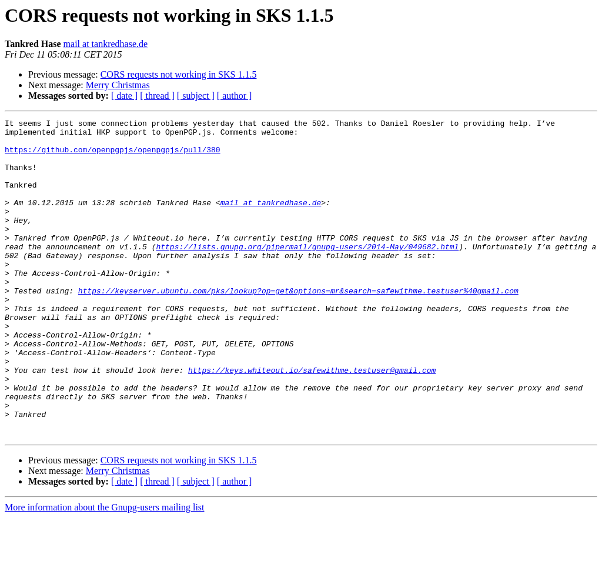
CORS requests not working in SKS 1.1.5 (179, 74)
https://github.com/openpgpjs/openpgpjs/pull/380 (112, 156)
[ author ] (234, 96)
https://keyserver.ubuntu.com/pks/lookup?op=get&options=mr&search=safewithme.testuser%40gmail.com (298, 325)
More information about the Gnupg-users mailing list (105, 571)
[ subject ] (196, 96)
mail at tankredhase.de (105, 44)
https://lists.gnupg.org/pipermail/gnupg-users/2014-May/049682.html (307, 273)
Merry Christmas (118, 85)
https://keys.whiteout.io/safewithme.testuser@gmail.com (312, 421)
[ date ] (124, 96)
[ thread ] (157, 96)
